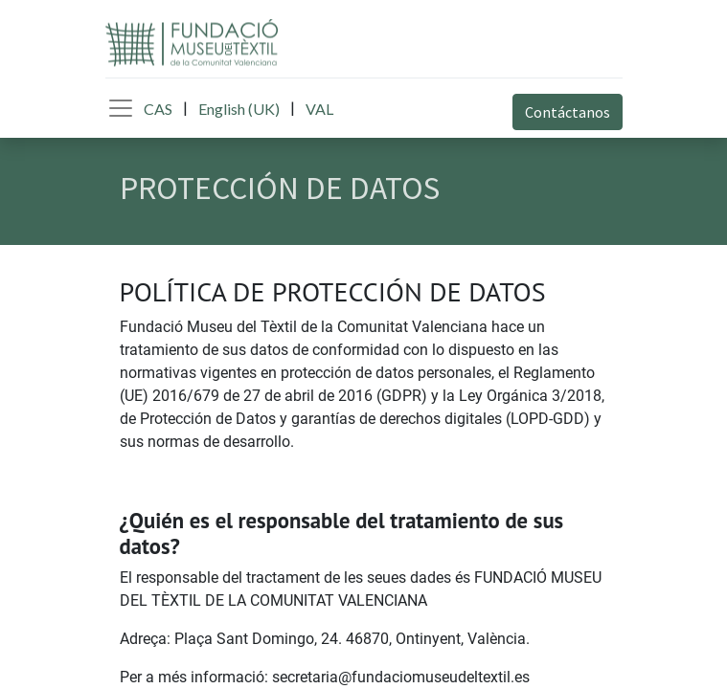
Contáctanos (567, 112)
